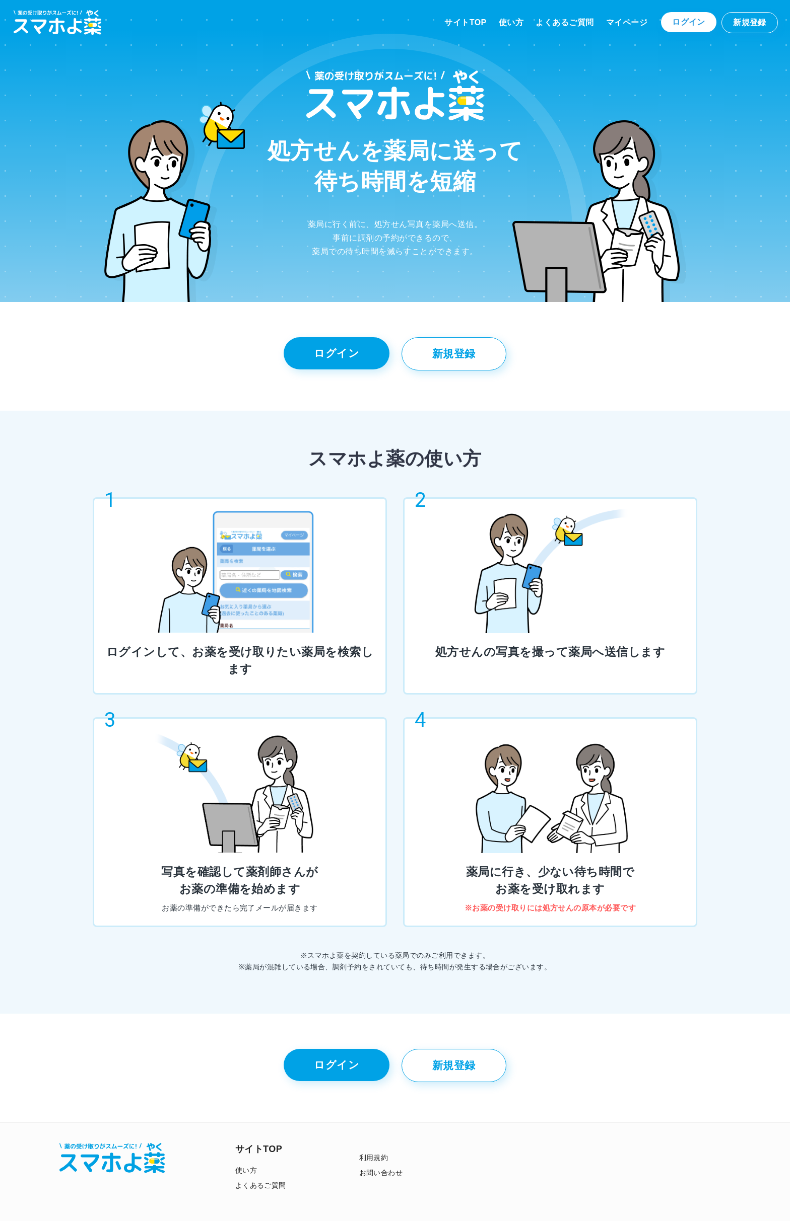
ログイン (688, 22)
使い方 (511, 22)
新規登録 (749, 22)
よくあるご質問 (565, 22)
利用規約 (373, 1158)
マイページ (626, 22)
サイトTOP (465, 22)
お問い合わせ (381, 1173)
